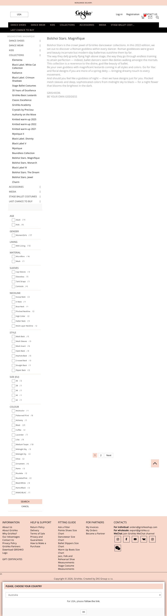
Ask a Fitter (64, 527)
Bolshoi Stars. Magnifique (26, 157)
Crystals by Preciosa (23, 109)
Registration (132, 14)
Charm (15, 181)
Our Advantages (11, 536)
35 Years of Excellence (24, 90)
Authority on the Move (24, 114)
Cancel (25, 506)
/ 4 (21, 286)
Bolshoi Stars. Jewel (22, 177)
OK (83, 612)
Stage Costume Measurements (66, 567)
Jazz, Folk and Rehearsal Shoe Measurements (66, 559)
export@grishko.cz (140, 530)
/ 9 (20, 439)
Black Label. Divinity (23, 138)
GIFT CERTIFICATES (12, 559)
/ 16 (23, 256)
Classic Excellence (21, 100)
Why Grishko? (9, 533)
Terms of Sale (37, 533)
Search (25, 501)
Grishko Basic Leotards (24, 95)
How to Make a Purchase (38, 545)
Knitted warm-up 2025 (24, 119)
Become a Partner (95, 533)
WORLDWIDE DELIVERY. (83, 3)
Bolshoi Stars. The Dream (25, 172)
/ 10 (24, 444)
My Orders (91, 530)
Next (108, 455)
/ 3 (23, 272)
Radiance (17, 72)
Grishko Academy (21, 104)
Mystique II (18, 133)
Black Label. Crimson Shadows (23, 79)
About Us (7, 527)
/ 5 (22, 276)
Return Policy (37, 527)
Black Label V (19, 143)
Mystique (17, 148)
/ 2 (23, 297)
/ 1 (20, 261)
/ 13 (23, 246)
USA (19, 14)
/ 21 (20, 425)
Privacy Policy (9, 543)
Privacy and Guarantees (36, 538)
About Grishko (10, 530)
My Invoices (92, 527)
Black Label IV (19, 167)
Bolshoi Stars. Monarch (24, 162)
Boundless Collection (23, 153)
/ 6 (19, 224)
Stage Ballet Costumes (24, 85)
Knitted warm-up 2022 (24, 124)
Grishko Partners (11, 546)
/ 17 (24, 235)
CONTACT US (150, 14)
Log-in (119, 14)
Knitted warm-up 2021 (24, 128)
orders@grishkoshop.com (143, 527)
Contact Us (8, 539)
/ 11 (20, 220)
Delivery (34, 530)
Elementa (17, 59)
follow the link (91, 601)
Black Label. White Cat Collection (24, 66)
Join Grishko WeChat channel (138, 533)
